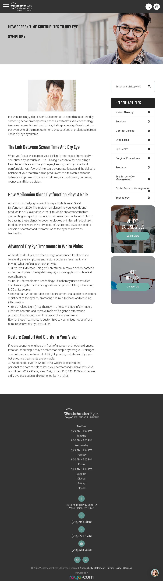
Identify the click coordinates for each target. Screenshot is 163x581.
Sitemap (127, 577)
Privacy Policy (114, 577)
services (121, 121)
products (121, 167)
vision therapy (124, 112)
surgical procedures (128, 158)
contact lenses (125, 130)
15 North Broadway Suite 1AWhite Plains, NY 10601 (81, 515)
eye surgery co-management (125, 178)
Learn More (133, 239)
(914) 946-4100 (82, 531)
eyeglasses (122, 140)
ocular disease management (125, 190)
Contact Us (133, 289)
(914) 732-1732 (82, 544)
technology (123, 200)
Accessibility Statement (92, 577)
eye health (122, 149)
